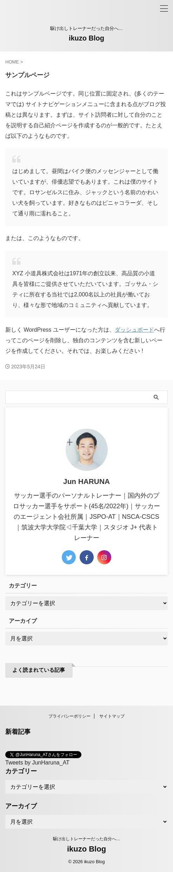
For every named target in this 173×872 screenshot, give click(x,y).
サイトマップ (112, 716)
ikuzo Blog (86, 38)
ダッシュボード (134, 330)
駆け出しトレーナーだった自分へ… (86, 838)
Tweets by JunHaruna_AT (37, 763)
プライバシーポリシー (69, 716)
